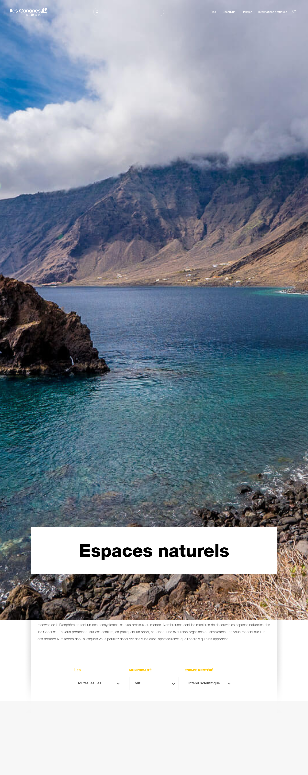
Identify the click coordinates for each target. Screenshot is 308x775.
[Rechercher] (128, 12)
